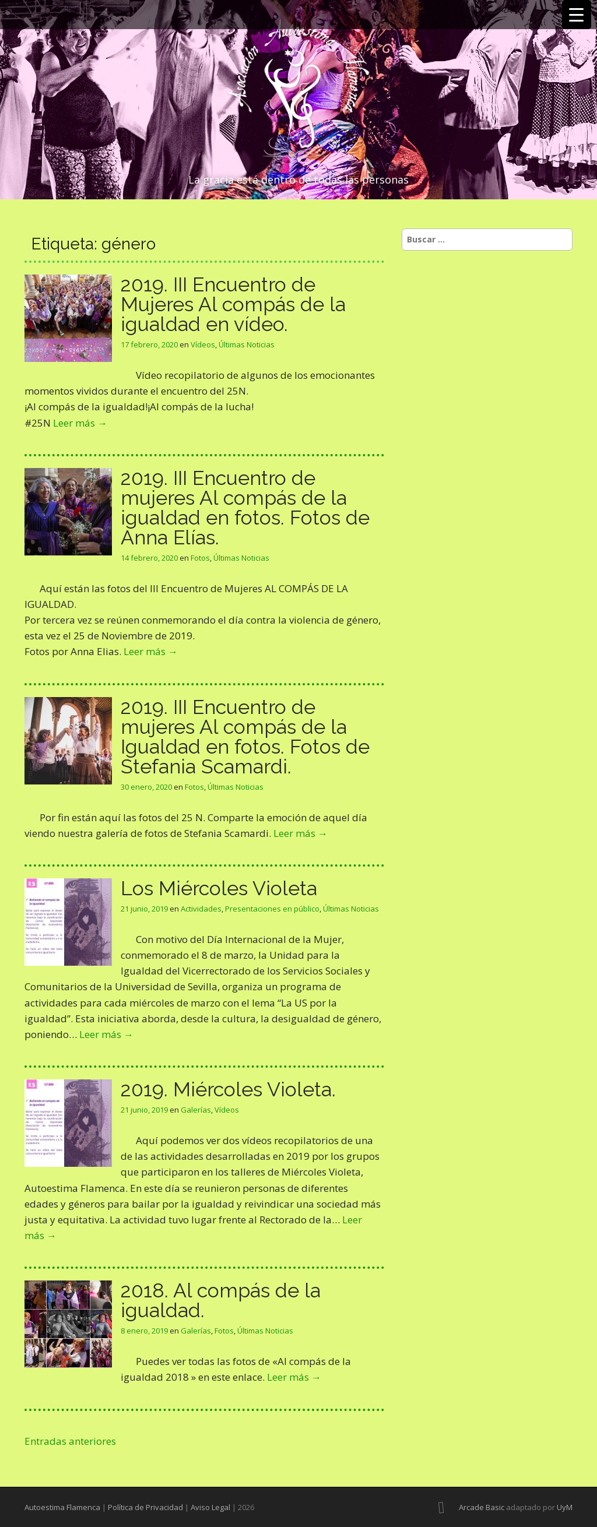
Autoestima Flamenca (62, 1507)
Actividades (201, 908)
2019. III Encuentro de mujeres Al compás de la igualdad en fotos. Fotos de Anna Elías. (245, 507)
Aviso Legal (210, 1507)
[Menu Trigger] (576, 14)
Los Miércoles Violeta (219, 888)
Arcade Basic (481, 1507)
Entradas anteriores (70, 1441)
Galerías (196, 1109)
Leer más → (80, 423)
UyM (565, 1507)
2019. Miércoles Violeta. (228, 1089)
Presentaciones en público (272, 908)
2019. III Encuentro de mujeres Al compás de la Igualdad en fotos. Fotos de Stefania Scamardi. (245, 736)
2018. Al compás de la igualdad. (221, 1300)
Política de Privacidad (145, 1507)
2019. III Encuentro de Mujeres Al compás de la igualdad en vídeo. (233, 304)
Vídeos (203, 344)
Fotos (200, 558)
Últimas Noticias (247, 344)
